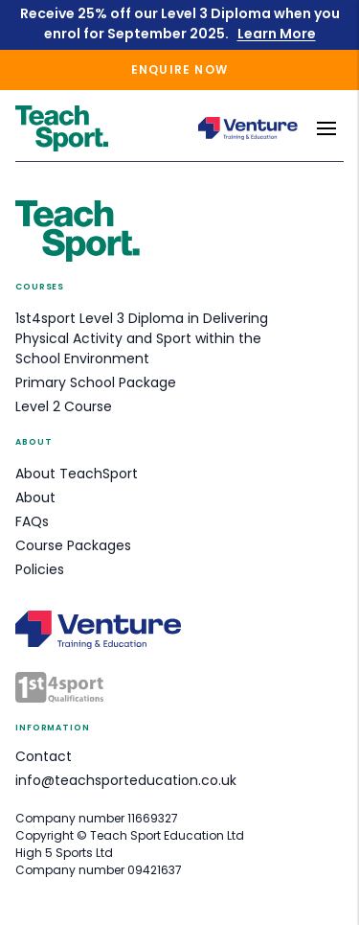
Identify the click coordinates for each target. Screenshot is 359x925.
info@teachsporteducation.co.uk (125, 780)
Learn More (276, 33)
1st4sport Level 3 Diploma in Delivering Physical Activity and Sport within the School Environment (141, 338)
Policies (39, 569)
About (35, 497)
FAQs (32, 521)
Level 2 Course (63, 406)
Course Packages (73, 545)
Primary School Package (95, 382)
